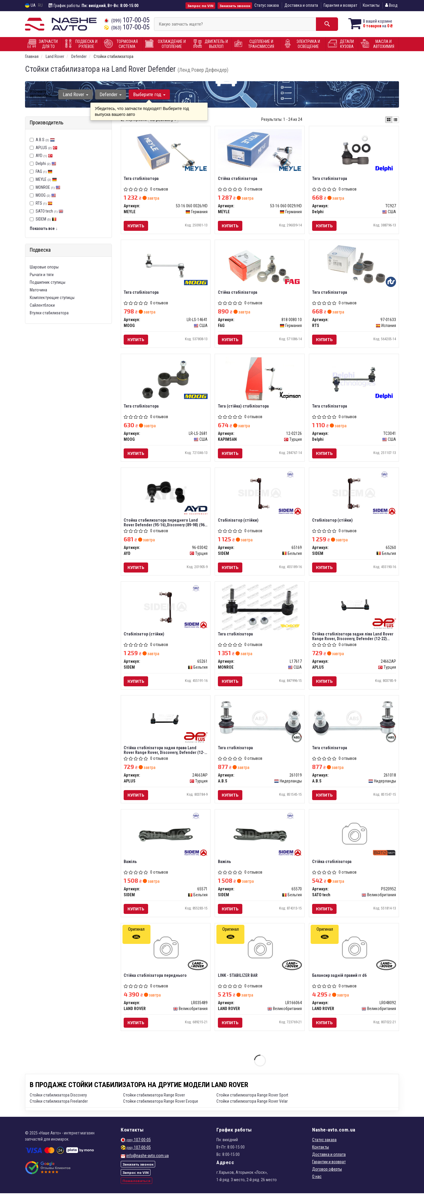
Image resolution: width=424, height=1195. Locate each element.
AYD (44, 155)
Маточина (38, 290)
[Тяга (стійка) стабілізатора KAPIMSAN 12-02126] (260, 379)
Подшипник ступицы (47, 282)
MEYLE (46, 179)
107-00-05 (127, 20)
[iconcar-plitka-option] (388, 119)
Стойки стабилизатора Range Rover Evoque (160, 1103)
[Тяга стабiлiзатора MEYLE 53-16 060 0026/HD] (165, 151)
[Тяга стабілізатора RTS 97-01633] (354, 265)
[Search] (326, 24)
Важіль (130, 863)
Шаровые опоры (44, 267)
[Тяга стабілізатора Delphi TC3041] (354, 379)
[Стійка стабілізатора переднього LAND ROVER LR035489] (165, 950)
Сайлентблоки (42, 305)
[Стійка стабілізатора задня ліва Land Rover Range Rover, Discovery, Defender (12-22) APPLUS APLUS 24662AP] (354, 605)
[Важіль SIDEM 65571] (165, 836)
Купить (136, 225)
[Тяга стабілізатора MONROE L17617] (259, 607)
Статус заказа (266, 5)
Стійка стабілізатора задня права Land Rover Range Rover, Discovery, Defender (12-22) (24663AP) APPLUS (164, 751)
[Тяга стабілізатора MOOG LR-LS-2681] (166, 379)
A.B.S (45, 139)
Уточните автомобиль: (41, 93)
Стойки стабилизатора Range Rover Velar (252, 1103)
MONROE (48, 187)
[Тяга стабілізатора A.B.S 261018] (354, 719)
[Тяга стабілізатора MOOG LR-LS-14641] (165, 265)
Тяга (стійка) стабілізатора (243, 406)
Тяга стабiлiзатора (141, 178)
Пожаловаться (136, 1183)
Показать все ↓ (44, 228)
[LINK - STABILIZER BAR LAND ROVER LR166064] (260, 950)
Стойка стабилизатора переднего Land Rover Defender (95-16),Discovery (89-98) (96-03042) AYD (165, 523)
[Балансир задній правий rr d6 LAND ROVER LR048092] (354, 950)
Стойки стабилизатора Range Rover (154, 1096)
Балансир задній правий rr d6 (339, 977)
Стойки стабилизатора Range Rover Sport (252, 1096)
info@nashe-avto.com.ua (147, 1157)
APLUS (46, 147)
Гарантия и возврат (340, 5)
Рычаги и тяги (42, 274)
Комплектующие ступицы (52, 297)
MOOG (46, 195)
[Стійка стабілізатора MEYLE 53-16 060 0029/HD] (260, 150)
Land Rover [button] (75, 94)
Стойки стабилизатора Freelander (59, 1103)
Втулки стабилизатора (49, 313)
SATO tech (49, 211)
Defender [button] (111, 94)
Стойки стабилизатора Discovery (58, 1096)
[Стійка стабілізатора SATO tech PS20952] (354, 836)
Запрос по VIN (200, 6)
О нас (317, 1178)
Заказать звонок (234, 6)
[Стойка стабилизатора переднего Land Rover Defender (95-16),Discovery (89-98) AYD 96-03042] (165, 493)
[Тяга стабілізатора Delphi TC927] (354, 151)
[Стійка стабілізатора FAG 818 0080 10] (260, 265)
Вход (391, 5)
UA (30, 5)
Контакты (371, 5)
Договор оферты (327, 1171)
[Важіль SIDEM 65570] (260, 836)
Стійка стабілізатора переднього (155, 977)
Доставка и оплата (301, 5)
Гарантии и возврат (329, 1163)
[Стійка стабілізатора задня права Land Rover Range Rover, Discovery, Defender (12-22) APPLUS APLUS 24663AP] (166, 719)
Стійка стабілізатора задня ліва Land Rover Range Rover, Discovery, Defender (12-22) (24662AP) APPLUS (352, 637)
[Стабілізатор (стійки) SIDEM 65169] (260, 493)
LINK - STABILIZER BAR (238, 977)
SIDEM (46, 219)
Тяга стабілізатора (329, 178)
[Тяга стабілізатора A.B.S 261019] (260, 719)
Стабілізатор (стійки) (238, 520)
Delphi (46, 163)
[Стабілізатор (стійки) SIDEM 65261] (165, 607)
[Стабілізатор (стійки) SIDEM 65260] (354, 493)
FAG (44, 171)
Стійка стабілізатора (237, 178)
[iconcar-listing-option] (395, 119)
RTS (44, 203)
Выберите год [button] (149, 94)
